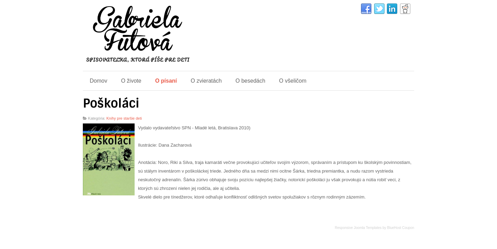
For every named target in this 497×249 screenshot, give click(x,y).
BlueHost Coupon (400, 228)
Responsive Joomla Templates (358, 228)
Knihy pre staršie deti (124, 118)
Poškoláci (111, 103)
